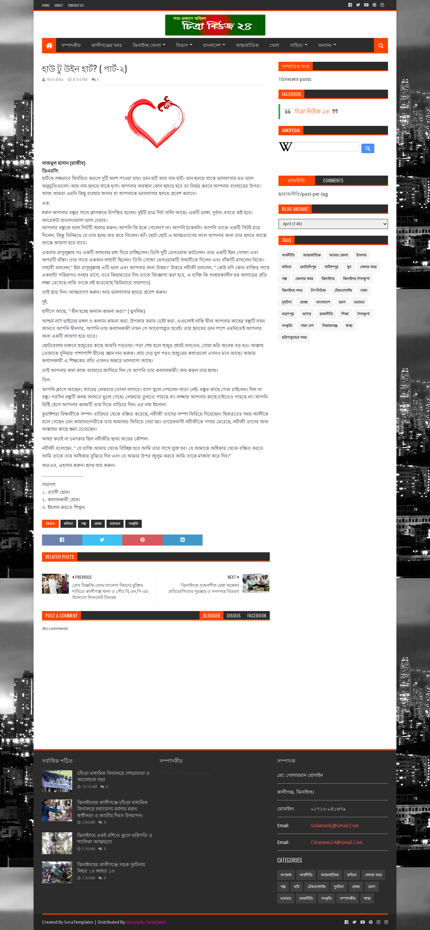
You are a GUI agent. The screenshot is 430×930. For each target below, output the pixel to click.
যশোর (306, 314)
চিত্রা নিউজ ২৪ (311, 111)
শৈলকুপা (363, 314)
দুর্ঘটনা (287, 302)
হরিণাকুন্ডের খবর (294, 337)
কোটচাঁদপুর (308, 267)
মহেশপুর (288, 314)
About (58, 5)
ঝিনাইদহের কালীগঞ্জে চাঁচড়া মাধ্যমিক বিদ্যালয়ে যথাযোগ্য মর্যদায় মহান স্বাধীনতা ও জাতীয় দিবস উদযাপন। (112, 809)
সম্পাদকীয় (71, 44)
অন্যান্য (325, 44)
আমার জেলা (338, 255)
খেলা (274, 44)
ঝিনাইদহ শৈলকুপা (356, 279)
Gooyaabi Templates (146, 922)
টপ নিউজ (318, 290)
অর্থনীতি (288, 255)
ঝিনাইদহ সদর (292, 290)
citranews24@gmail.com (336, 842)
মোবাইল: (285, 808)
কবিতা (68, 523)
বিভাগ (182, 44)
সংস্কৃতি (133, 523)
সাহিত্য (296, 44)
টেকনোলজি (343, 290)
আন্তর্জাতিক (247, 44)
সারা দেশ (307, 326)
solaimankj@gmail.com (335, 825)
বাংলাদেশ (212, 44)
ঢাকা (363, 290)
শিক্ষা (345, 314)
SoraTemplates (78, 922)
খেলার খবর (368, 267)
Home (45, 5)
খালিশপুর (331, 267)
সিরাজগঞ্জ (329, 326)
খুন (349, 267)
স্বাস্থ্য (349, 326)
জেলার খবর (304, 279)
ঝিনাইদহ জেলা (147, 44)
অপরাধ (286, 875)
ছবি (296, 887)
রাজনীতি (326, 314)
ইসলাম (361, 255)
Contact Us (76, 5)
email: (283, 825)
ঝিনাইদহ (328, 279)
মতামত (115, 523)
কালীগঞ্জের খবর (106, 44)
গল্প (83, 523)
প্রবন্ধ (97, 523)
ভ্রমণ (342, 302)
